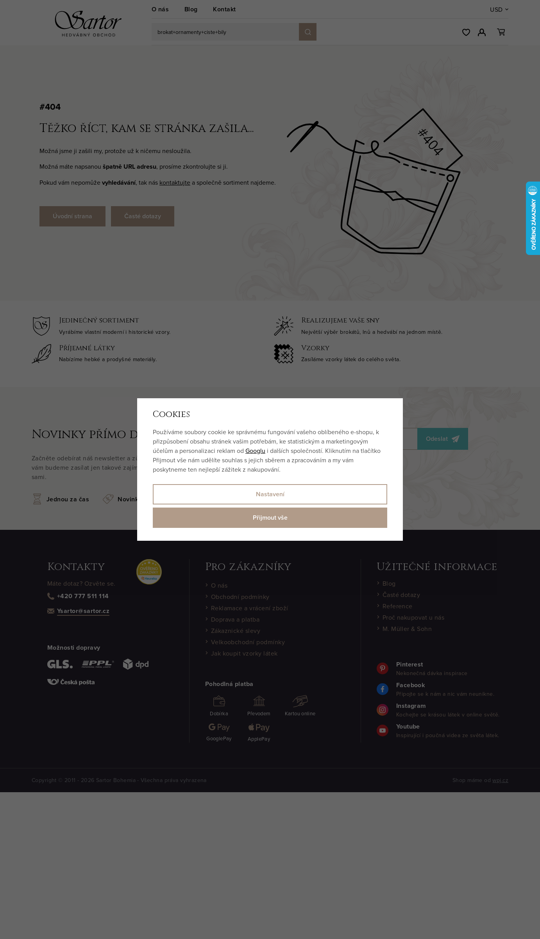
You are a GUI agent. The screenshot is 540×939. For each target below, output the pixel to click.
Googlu (255, 450)
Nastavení (270, 494)
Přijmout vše (270, 517)
